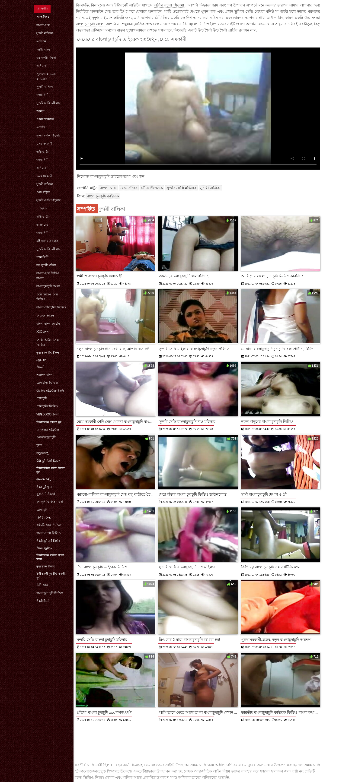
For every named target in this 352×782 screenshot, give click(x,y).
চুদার (39, 445)
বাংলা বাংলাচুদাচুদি (48, 324)
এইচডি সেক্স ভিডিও (48, 525)
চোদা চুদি (42, 510)
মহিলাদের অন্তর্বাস (47, 241)
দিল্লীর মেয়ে (43, 49)
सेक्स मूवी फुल (44, 487)
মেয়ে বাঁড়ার (43, 192)
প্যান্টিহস (41, 208)
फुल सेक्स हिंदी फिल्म (47, 353)
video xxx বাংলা (47, 414)
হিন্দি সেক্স (42, 585)
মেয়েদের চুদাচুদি (46, 437)
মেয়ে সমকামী (44, 144)
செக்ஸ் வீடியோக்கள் (50, 391)
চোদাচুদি (41, 398)
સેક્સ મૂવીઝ (44, 548)
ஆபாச (41, 360)
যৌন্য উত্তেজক (45, 119)
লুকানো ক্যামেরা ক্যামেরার (46, 76)
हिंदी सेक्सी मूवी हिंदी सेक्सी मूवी (50, 575)
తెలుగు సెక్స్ (43, 479)
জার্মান (40, 111)
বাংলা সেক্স (43, 25)
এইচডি (40, 127)
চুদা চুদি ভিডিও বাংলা (49, 501)
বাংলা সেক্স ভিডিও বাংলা (48, 275)
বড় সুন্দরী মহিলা (46, 58)
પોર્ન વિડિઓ (43, 517)
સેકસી (40, 367)
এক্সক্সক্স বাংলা (45, 375)
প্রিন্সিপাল (42, 8)
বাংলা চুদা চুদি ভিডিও (49, 593)
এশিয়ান (41, 41)
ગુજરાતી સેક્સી (45, 494)
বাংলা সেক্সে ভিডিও (48, 533)
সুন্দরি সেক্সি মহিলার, (48, 103)
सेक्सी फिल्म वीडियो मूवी (48, 422)
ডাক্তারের (42, 225)
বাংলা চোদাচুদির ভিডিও (51, 307)
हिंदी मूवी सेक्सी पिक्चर (48, 461)
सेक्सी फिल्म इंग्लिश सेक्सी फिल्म (50, 557)
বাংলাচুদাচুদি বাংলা (48, 286)
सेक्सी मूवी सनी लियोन (48, 541)
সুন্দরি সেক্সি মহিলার (48, 135)
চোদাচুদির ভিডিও (47, 383)
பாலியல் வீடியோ (48, 429)
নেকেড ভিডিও (45, 315)
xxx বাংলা (43, 332)
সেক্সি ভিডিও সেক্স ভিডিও (47, 342)
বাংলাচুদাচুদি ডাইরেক (103, 196)
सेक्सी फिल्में (42, 601)
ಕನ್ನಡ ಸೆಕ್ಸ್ (42, 453)
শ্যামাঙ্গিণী (42, 95)
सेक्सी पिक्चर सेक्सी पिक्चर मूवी (50, 470)
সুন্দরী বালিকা (44, 33)
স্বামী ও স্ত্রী (42, 152)
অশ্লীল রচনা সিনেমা (169, 5)
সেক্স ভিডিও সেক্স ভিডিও (47, 296)
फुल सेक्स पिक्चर (45, 566)
